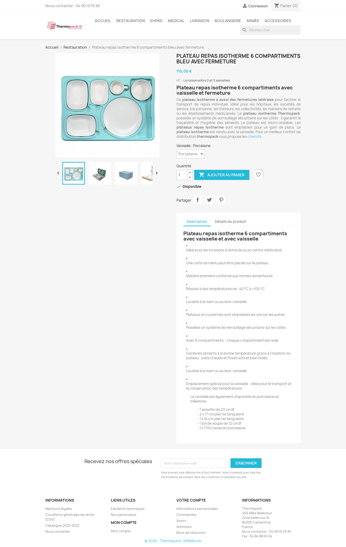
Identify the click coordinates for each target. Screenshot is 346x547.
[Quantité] (181, 175)
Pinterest (221, 199)
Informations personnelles (197, 508)
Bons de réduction (191, 532)
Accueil (103, 20)
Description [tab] (197, 221)
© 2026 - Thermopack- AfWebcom (173, 540)
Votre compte (191, 500)
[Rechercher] (270, 30)
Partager (197, 199)
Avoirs (181, 520)
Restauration (130, 20)
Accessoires (278, 20)
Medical (176, 20)
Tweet (209, 199)
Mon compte (121, 531)
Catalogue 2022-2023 (62, 525)
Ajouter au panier (222, 175)
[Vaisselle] (190, 154)
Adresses (184, 526)
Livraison (199, 20)
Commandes (186, 514)
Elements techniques (128, 508)
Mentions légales (58, 508)
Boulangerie (228, 20)
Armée (252, 20)
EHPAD (156, 20)
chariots (254, 136)
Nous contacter (57, 531)
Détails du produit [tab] (230, 221)
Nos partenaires (123, 514)
